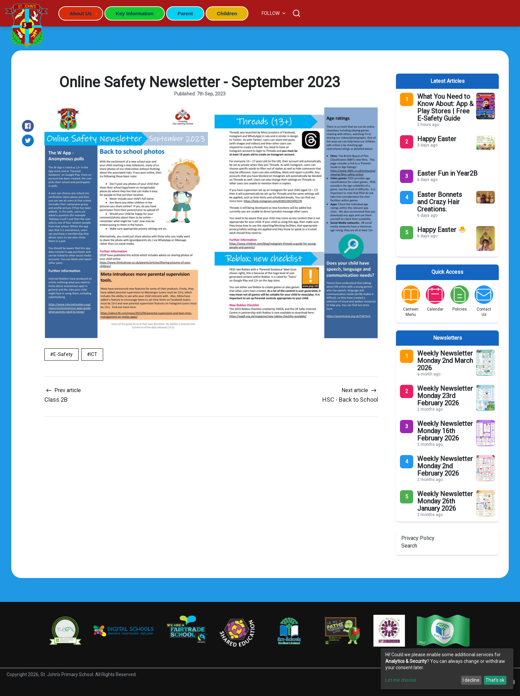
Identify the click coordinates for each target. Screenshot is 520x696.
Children (227, 13)
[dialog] (447, 668)
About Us (81, 13)
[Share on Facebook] (28, 126)
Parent (185, 13)
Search (409, 546)
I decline (471, 680)
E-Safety (63, 354)
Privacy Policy (417, 538)
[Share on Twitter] (28, 140)
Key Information (135, 13)
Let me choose (400, 680)
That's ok (495, 680)
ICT (94, 354)
